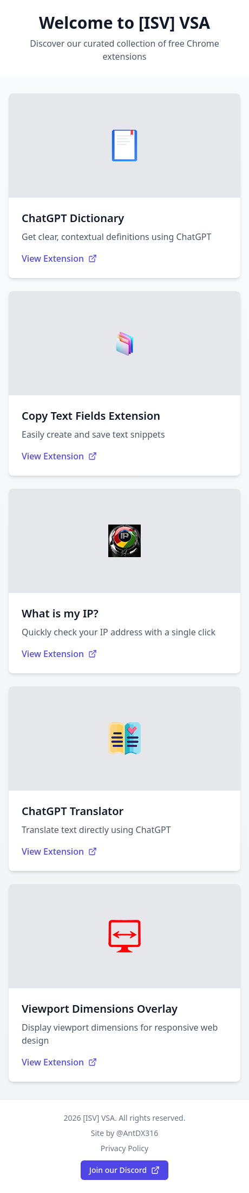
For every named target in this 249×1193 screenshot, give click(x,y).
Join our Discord (124, 1170)
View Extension (59, 258)
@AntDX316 (137, 1133)
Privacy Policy (124, 1148)
